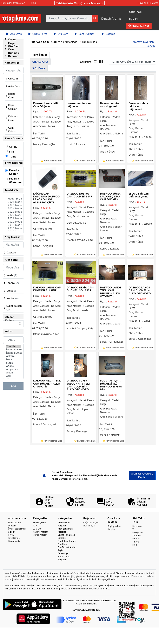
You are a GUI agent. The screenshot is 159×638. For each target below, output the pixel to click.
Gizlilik (11, 532)
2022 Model (13, 215)
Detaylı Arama (111, 18)
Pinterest (136, 538)
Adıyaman (13, 369)
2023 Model (13, 211)
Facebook (137, 526)
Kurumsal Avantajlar (13, 3)
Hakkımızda (14, 541)
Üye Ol (133, 19)
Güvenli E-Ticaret (148, 3)
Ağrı (13, 376)
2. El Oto (37, 528)
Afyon (13, 372)
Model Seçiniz (13, 198)
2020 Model (13, 221)
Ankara (13, 356)
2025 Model (13, 205)
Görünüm (85, 61)
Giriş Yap (135, 11)
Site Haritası (14, 538)
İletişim (111, 529)
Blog (33, 3)
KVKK (11, 535)
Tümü (12, 156)
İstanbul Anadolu (13, 353)
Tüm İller (13, 346)
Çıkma (13, 146)
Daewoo (108, 33)
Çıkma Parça (37, 33)
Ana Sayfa (14, 33)
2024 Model (13, 208)
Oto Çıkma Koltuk (67, 541)
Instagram (137, 532)
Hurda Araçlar (40, 535)
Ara (13, 386)
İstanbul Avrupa (13, 349)
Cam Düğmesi (85, 33)
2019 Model (13, 225)
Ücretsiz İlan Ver (138, 25)
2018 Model (13, 228)
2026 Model (13, 202)
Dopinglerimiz (114, 526)
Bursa (13, 362)
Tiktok (135, 541)
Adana (13, 366)
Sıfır (11, 151)
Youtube (136, 535)
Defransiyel (63, 553)
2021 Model (13, 218)
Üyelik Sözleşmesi (17, 528)
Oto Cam (61, 33)
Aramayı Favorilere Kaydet (142, 475)
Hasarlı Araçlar (40, 532)
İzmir (13, 359)
